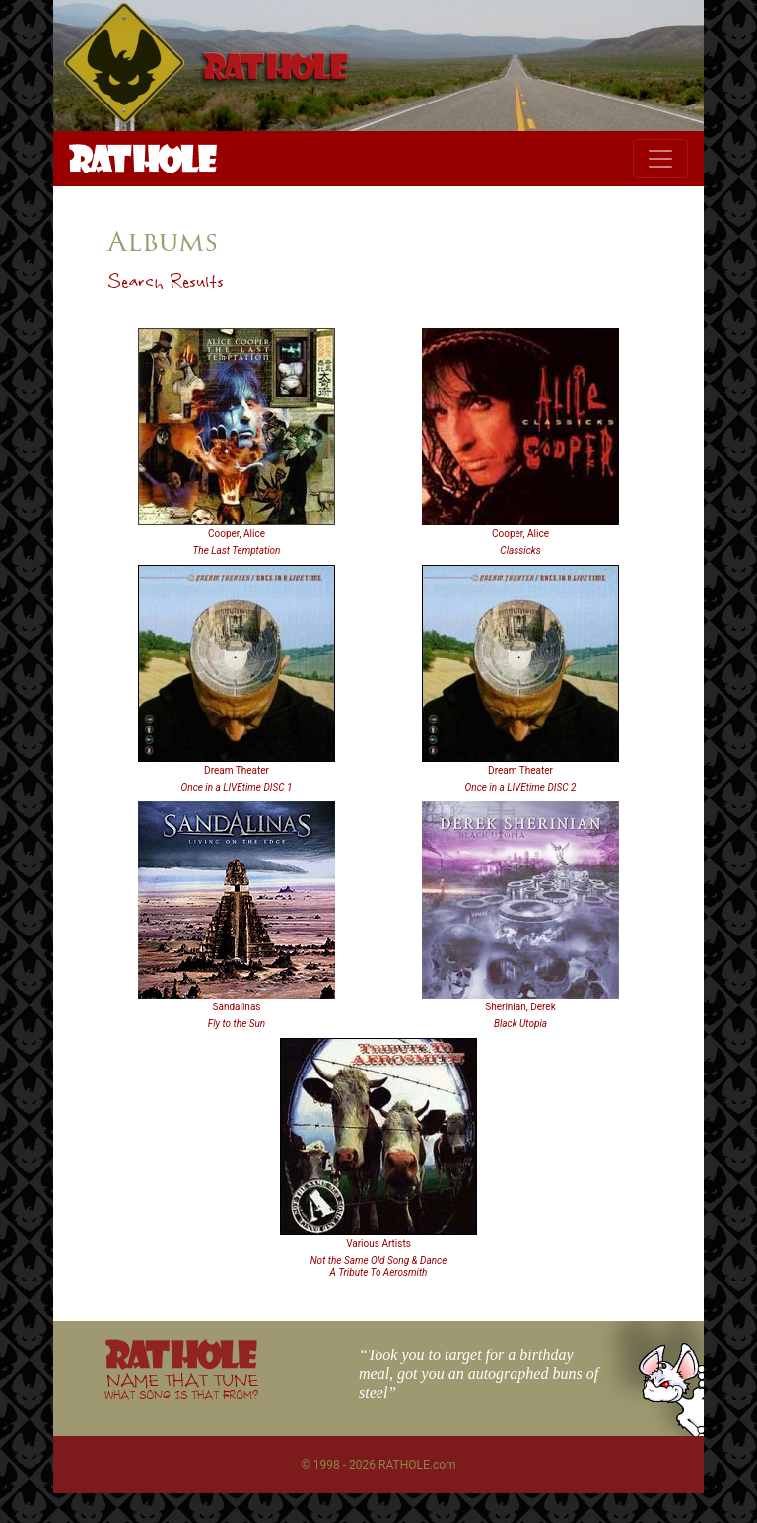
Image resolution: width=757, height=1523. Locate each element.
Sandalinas (237, 1007)
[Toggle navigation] (660, 158)
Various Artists (378, 1243)
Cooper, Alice (236, 533)
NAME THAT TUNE (181, 1385)
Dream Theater (236, 770)
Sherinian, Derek (520, 1007)
